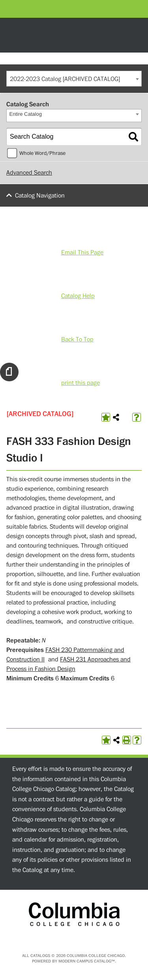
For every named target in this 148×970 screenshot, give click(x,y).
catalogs (40, 955)
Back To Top (77, 339)
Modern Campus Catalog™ (86, 961)
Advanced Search (29, 173)
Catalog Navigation (40, 196)
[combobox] (74, 79)
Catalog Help (78, 296)
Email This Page (82, 252)
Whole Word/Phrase (42, 153)
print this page (80, 383)
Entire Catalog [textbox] (25, 114)
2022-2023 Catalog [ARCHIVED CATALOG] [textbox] (65, 79)
